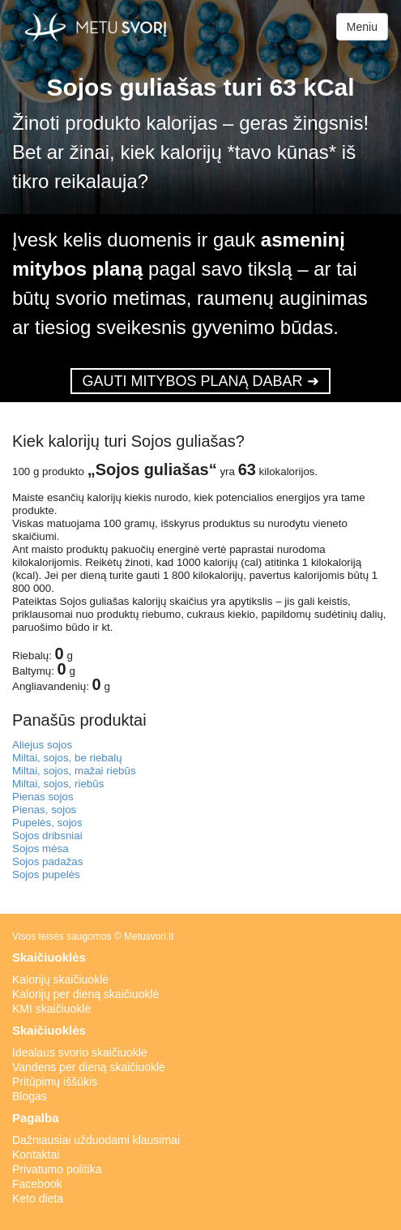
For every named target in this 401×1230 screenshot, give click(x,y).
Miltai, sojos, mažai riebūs (74, 771)
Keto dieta (37, 1198)
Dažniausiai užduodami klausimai (96, 1140)
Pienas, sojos (44, 810)
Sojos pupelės (46, 874)
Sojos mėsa (40, 848)
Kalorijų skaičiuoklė (60, 979)
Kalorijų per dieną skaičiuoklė (85, 994)
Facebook (37, 1183)
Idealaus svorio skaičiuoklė (79, 1052)
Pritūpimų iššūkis (54, 1081)
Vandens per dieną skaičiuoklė (88, 1067)
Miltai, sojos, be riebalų (67, 758)
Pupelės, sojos (47, 822)
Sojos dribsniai (47, 835)
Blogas (29, 1096)
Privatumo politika (57, 1169)
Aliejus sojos (42, 745)
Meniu (362, 26)
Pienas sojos (43, 797)
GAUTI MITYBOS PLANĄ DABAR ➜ (200, 381)
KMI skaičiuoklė (51, 1008)
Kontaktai (35, 1154)
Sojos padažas (47, 861)
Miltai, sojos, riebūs (58, 784)
